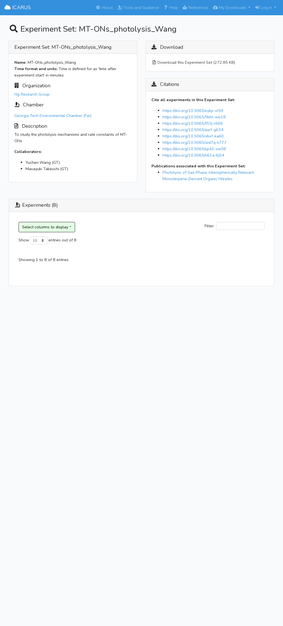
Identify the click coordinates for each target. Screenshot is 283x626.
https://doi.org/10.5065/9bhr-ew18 (194, 117)
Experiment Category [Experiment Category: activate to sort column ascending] (159, 261)
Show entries (40, 240)
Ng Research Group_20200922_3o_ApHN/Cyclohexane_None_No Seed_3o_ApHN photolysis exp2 (75, 330)
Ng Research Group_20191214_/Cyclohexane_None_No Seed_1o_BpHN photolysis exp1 (66, 369)
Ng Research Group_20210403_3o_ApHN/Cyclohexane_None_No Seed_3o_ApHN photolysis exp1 (75, 291)
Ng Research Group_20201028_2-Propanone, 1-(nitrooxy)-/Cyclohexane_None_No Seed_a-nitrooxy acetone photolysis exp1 (73, 524)
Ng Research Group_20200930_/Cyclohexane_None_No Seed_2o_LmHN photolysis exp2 (66, 486)
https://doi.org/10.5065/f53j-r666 (193, 123)
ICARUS (17, 7)
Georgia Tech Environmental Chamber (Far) (52, 115)
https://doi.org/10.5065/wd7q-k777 (195, 142)
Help (170, 7)
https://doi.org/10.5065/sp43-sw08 (194, 149)
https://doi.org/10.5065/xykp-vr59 (193, 110)
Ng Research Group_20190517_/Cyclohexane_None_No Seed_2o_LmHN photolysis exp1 (66, 447)
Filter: (234, 226)
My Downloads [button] (230, 7)
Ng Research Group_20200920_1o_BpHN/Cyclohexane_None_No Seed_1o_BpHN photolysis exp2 (74, 408)
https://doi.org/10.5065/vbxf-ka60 (193, 136)
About (104, 7)
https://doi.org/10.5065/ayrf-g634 (193, 129)
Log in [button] (264, 7)
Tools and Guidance (138, 7)
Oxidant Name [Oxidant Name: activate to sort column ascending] (249, 261)
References (195, 7)
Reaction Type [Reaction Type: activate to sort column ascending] (189, 261)
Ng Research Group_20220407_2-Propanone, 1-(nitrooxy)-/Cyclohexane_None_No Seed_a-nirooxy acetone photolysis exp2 (73, 563)
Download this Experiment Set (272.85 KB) (193, 62)
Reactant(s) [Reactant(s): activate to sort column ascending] (220, 264)
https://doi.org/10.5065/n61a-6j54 (193, 155)
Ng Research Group (32, 94)
